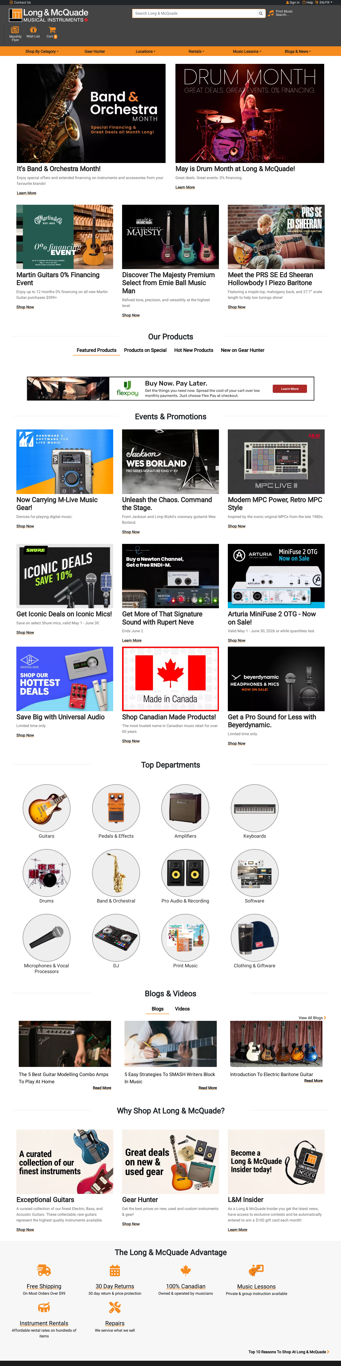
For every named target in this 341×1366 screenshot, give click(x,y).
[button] (328, 17)
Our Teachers (190, 1328)
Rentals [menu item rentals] (195, 34)
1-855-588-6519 (27, 1259)
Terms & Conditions (190, 1311)
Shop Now (25, 288)
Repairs (150, 1276)
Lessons (151, 1271)
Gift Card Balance (111, 1294)
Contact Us (20, 2)
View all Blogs (312, 926)
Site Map (230, 1282)
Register (111, 1265)
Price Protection (190, 1305)
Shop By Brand (230, 1288)
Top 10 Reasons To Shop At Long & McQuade (288, 1229)
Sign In (111, 1259)
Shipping (150, 1305)
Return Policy (190, 1322)
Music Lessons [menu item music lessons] (245, 34)
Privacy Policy (190, 1317)
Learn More (27, 176)
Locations (230, 1265)
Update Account (111, 1276)
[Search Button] (243, 16)
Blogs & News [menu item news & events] (296, 34)
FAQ (230, 1259)
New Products (150, 1259)
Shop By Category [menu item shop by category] (40, 34)
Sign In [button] (292, 2)
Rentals (150, 1265)
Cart (111, 1271)
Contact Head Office (230, 1271)
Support (150, 1288)
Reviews (230, 1294)
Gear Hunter (95, 34)
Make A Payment (111, 1282)
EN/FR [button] (322, 2)
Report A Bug (230, 1299)
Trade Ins (151, 1282)
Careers (230, 1276)
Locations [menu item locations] (144, 34)
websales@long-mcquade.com (40, 1265)
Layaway (150, 1299)
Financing (150, 1294)
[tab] (96, 331)
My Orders (111, 1288)
